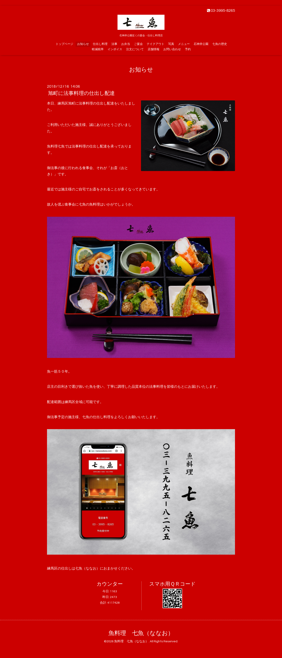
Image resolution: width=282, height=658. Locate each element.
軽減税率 (98, 49)
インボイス (115, 49)
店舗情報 (153, 49)
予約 (188, 49)
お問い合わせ (172, 49)
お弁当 (125, 44)
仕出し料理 (100, 44)
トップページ (64, 44)
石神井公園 (201, 44)
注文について (135, 49)
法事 (114, 44)
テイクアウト (155, 44)
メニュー (184, 44)
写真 (171, 44)
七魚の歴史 (219, 44)
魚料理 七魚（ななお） (141, 633)
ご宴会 (138, 44)
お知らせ (83, 44)
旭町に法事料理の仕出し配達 (81, 93)
